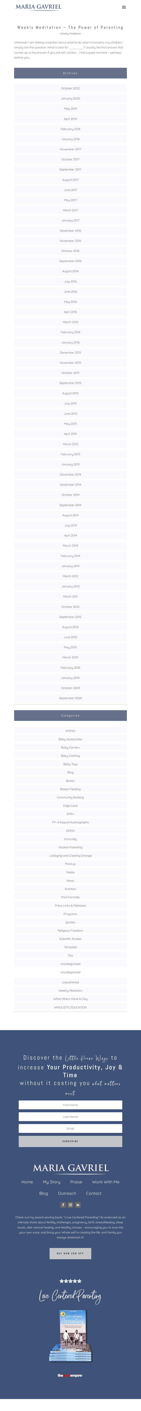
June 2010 (70, 637)
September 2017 (70, 169)
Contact (94, 1194)
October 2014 (70, 495)
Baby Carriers (70, 747)
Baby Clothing (70, 756)
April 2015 (70, 434)
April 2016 (70, 312)
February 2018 (70, 129)
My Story (51, 1182)
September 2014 (70, 505)
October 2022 (70, 88)
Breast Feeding (70, 789)
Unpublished (70, 982)
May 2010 (70, 647)
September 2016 (70, 261)
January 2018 (70, 139)
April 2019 (70, 119)
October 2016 (70, 251)
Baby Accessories (70, 739)
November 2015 (70, 362)
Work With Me (106, 1182)
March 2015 (70, 444)
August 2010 (70, 627)
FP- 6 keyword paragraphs (70, 822)
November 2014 (70, 484)
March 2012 (70, 576)
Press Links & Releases (70, 905)
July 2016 (70, 281)
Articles (70, 730)
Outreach (67, 1194)
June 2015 (70, 413)
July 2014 (70, 525)
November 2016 (70, 241)
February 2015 (70, 454)
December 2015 (70, 352)
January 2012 (70, 586)
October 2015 (70, 373)
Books (70, 781)
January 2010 (70, 678)
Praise (76, 1182)
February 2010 (70, 667)
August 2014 (70, 515)
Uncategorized (70, 972)
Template (70, 947)
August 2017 (70, 180)
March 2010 (70, 657)
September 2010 (70, 617)
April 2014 (70, 535)
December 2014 (70, 474)
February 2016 (70, 332)
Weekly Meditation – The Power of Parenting (70, 27)
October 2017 (70, 159)
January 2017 (70, 220)
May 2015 (70, 423)
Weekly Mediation (70, 33)
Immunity (70, 839)
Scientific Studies (70, 939)
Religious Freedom (70, 930)
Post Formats (70, 897)
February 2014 (70, 556)
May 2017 (70, 200)
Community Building (70, 797)
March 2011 (70, 596)
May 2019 (70, 108)
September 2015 (70, 383)
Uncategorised (70, 964)
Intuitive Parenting (70, 847)
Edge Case (70, 805)
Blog (70, 772)
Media (70, 872)
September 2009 (70, 698)
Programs (70, 914)
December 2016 (70, 230)
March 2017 (70, 210)
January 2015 (70, 464)
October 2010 (70, 607)
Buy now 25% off (70, 1253)
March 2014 (70, 545)
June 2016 (70, 291)
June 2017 (70, 190)
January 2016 (70, 342)
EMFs (70, 814)
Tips (70, 955)
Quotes (70, 922)
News (70, 880)
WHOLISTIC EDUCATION (70, 1007)
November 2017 (70, 149)
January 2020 (70, 98)
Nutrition (70, 889)
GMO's (70, 830)
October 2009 (70, 688)
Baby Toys (70, 764)
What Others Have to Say (70, 999)
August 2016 (70, 271)
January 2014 (70, 566)
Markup (70, 864)
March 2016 (70, 322)
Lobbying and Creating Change (70, 855)
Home (27, 1182)
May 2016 (70, 302)
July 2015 (70, 403)
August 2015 (70, 393)
